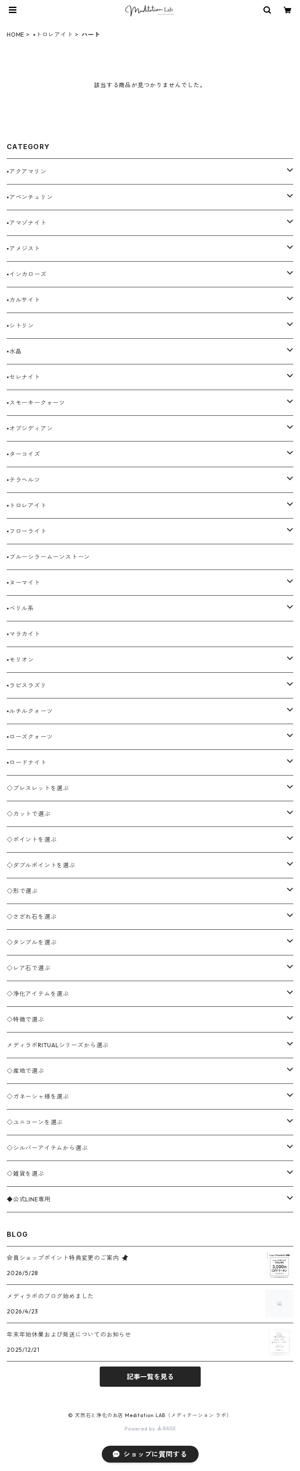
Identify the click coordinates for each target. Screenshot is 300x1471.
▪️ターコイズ (23, 454)
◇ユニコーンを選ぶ (35, 1122)
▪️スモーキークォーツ (36, 403)
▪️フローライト (27, 531)
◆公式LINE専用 (28, 1199)
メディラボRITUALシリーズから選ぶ (58, 1045)
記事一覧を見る (150, 1376)
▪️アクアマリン (27, 171)
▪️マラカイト (23, 634)
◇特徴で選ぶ (25, 1019)
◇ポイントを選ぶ (31, 839)
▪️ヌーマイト (23, 582)
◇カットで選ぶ (28, 814)
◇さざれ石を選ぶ (31, 916)
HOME (15, 34)
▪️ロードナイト (27, 762)
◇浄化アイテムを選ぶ (38, 994)
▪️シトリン (20, 325)
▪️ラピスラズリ (27, 685)
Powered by (150, 1429)
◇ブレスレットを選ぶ (38, 788)
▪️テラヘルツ (23, 480)
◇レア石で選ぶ (28, 968)
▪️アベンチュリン (30, 197)
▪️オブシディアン (30, 428)
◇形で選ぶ (22, 891)
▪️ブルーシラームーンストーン (48, 557)
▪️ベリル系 (20, 608)
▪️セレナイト (23, 377)
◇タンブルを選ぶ (31, 942)
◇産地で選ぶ (25, 1071)
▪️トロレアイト (53, 34)
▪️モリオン (20, 659)
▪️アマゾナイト (27, 223)
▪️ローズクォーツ (30, 737)
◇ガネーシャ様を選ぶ (38, 1096)
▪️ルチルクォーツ (30, 711)
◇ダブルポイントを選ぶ (41, 865)
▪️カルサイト (23, 300)
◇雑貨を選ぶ (25, 1173)
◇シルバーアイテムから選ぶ (47, 1148)
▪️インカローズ (27, 274)
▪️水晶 (14, 351)
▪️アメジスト (23, 248)
